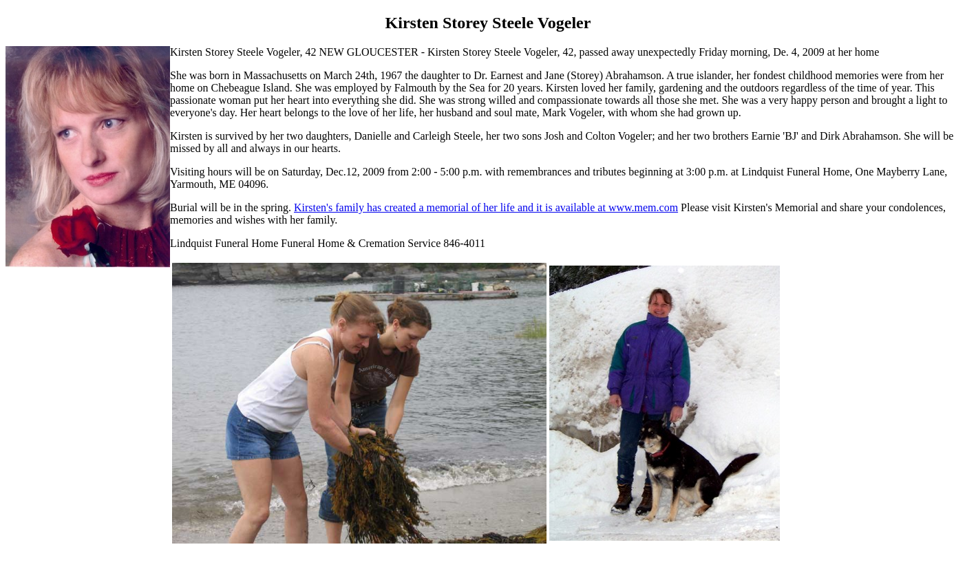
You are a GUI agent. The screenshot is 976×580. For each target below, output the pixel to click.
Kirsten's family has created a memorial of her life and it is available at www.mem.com (486, 207)
